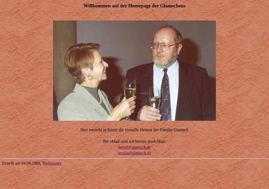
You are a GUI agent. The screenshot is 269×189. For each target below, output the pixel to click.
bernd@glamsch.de (134, 147)
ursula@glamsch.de (134, 153)
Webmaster (51, 163)
